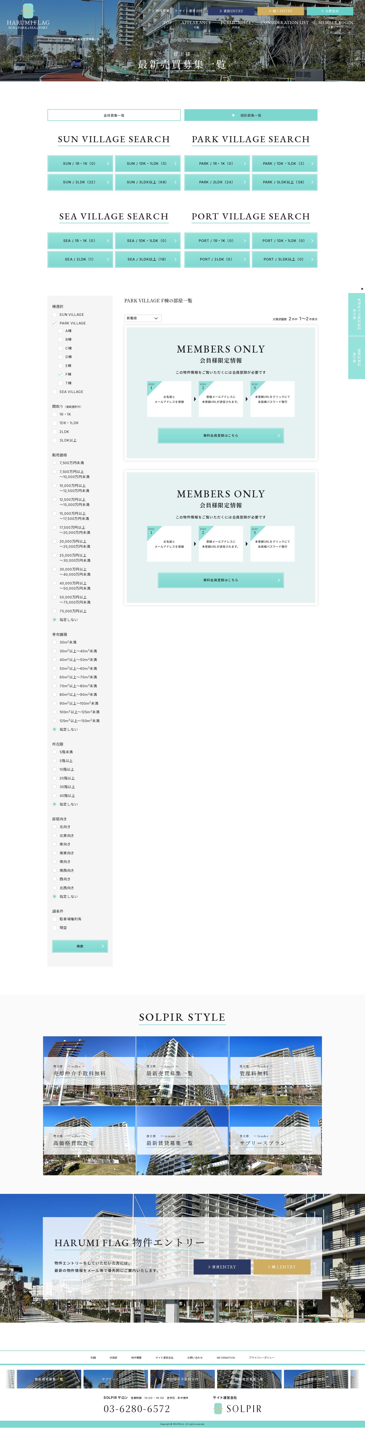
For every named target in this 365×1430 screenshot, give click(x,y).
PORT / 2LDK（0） (217, 261)
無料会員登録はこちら (221, 437)
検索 (80, 948)
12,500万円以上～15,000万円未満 (74, 504)
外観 (93, 1360)
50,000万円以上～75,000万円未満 (75, 602)
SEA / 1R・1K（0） (80, 243)
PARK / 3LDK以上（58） (284, 184)
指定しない (69, 622)
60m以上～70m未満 (78, 679)
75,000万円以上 (73, 613)
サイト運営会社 (189, 11)
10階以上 (67, 771)
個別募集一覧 (251, 116)
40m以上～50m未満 (78, 662)
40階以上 (67, 798)
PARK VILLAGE (73, 325)
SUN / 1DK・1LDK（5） (148, 166)
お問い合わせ (195, 1360)
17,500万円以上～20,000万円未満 (75, 532)
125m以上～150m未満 (79, 723)
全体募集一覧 (114, 116)
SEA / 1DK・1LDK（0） (148, 243)
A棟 (68, 333)
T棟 (68, 385)
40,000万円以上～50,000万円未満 (75, 588)
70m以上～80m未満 (78, 688)
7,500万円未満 (72, 465)
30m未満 (68, 644)
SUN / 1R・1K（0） (80, 166)
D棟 (68, 359)
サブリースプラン (115, 1381)
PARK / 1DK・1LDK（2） (285, 166)
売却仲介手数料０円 (182, 1381)
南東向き (67, 855)
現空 (63, 930)
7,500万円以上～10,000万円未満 (74, 477)
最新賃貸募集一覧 (49, 1381)
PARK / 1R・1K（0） (217, 166)
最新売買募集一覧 (249, 1381)
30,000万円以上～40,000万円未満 (75, 574)
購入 (282, 1269)
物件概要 (160, 11)
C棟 (68, 350)
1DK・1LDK (69, 425)
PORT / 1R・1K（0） (217, 243)
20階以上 (67, 780)
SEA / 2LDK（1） (80, 261)
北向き (65, 829)
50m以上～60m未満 (78, 670)
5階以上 (66, 763)
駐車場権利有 (71, 921)
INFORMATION (226, 1360)
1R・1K (65, 416)
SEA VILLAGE (71, 394)
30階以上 (67, 789)
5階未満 (66, 754)
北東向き (67, 838)
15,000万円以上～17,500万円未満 (74, 518)
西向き (65, 881)
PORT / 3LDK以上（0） (285, 261)
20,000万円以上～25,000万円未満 (75, 546)
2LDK (64, 434)
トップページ (55, 39)
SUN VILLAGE (72, 316)
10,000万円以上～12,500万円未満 (74, 490)
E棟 (68, 368)
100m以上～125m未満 (79, 714)
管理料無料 (316, 1381)
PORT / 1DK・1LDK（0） (285, 243)
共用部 (113, 1360)
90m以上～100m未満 (79, 705)
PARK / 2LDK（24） (217, 184)
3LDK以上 (68, 442)
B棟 (68, 342)
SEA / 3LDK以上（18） (148, 261)
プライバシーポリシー (261, 1360)
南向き (65, 864)
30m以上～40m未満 (78, 653)
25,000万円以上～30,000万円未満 (75, 560)
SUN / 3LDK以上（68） (148, 184)
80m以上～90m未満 (78, 696)
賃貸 (222, 1269)
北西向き (67, 890)
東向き (65, 846)
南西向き (67, 872)
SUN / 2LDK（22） (80, 184)
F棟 (68, 376)
